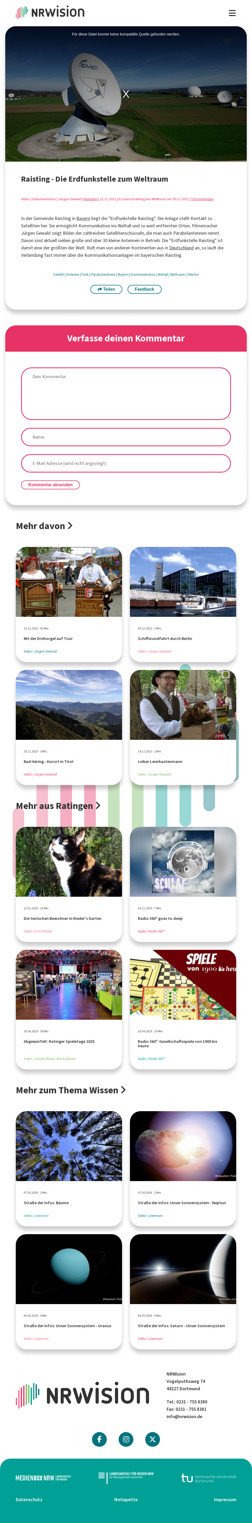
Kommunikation (143, 274)
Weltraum (178, 274)
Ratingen (91, 199)
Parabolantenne (103, 274)
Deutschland (181, 248)
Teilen (106, 289)
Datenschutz (29, 1499)
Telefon (193, 274)
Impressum (225, 1499)
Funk (85, 274)
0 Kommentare (202, 199)
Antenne (73, 274)
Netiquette (126, 1499)
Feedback (144, 289)
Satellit (59, 274)
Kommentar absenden (50, 485)
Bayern (83, 218)
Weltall (163, 274)
